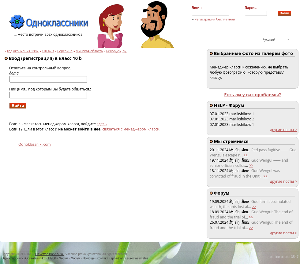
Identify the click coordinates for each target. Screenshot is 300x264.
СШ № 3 (48, 51)
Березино (65, 51)
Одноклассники (12, 258)
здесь (102, 124)
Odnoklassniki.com (34, 144)
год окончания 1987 (23, 51)
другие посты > (283, 129)
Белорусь (113, 51)
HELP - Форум (58, 258)
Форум (75, 258)
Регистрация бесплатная (214, 19)
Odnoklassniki (34, 258)
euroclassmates (137, 258)
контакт (102, 258)
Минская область (89, 51)
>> (245, 155)
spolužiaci (117, 258)
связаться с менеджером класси (130, 129)
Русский (268, 39)
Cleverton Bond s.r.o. (49, 254)
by (124, 51)
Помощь (89, 258)
